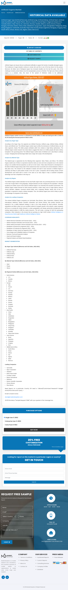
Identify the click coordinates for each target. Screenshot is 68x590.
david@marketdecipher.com (14, 397)
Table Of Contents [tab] (34, 51)
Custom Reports (42, 560)
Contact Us (23, 566)
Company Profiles (42, 566)
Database (40, 569)
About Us (23, 563)
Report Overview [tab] (34, 48)
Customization (34, 55)
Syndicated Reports (43, 557)
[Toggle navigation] (64, 2)
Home (3, 12)
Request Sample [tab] (34, 59)
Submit (7, 542)
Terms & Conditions (26, 557)
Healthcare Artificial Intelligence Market (30, 214)
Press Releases (58, 557)
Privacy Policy (24, 560)
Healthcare (10, 12)
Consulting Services (43, 563)
